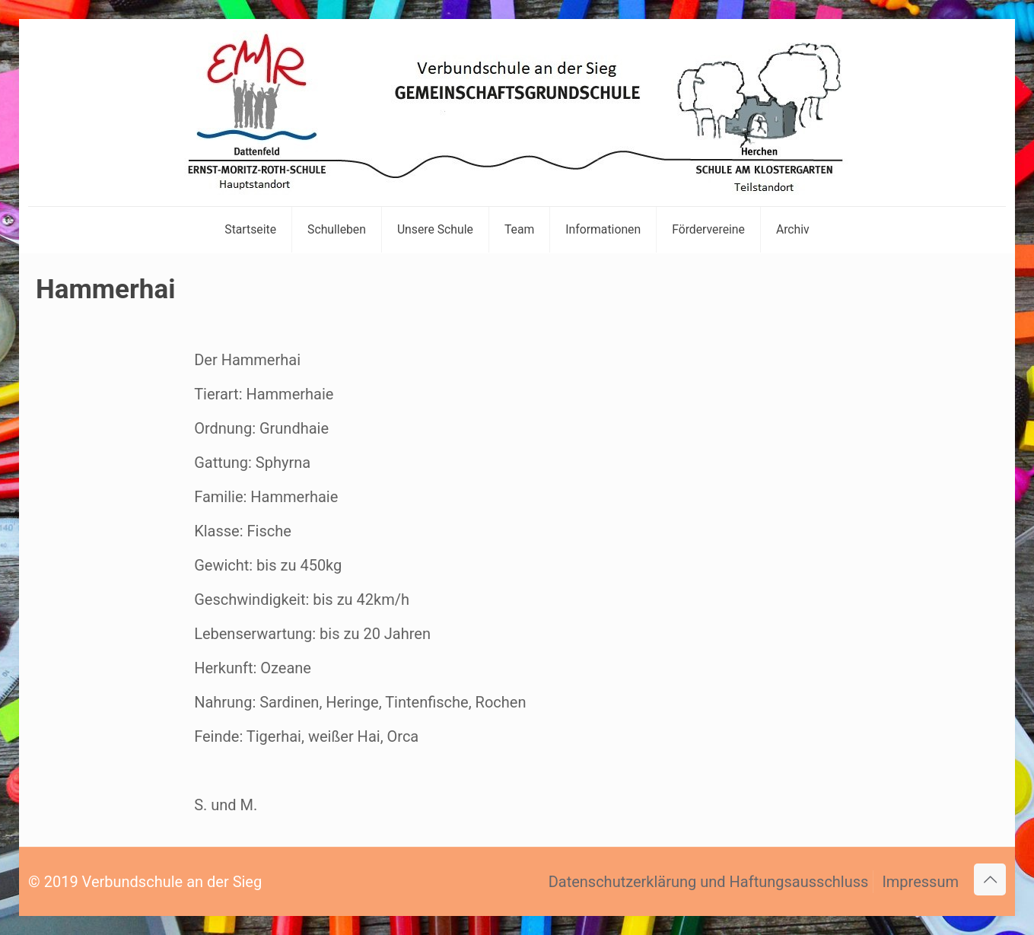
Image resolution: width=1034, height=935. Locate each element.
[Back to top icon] (990, 879)
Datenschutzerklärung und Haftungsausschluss (709, 882)
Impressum (920, 882)
